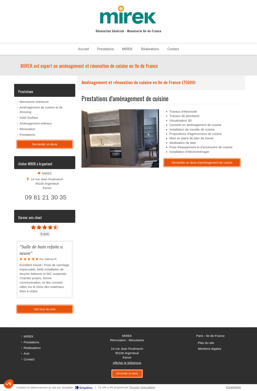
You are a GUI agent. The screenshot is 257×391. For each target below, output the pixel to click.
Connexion (233, 387)
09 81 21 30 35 (46, 197)
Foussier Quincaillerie (142, 387)
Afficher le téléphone (127, 363)
